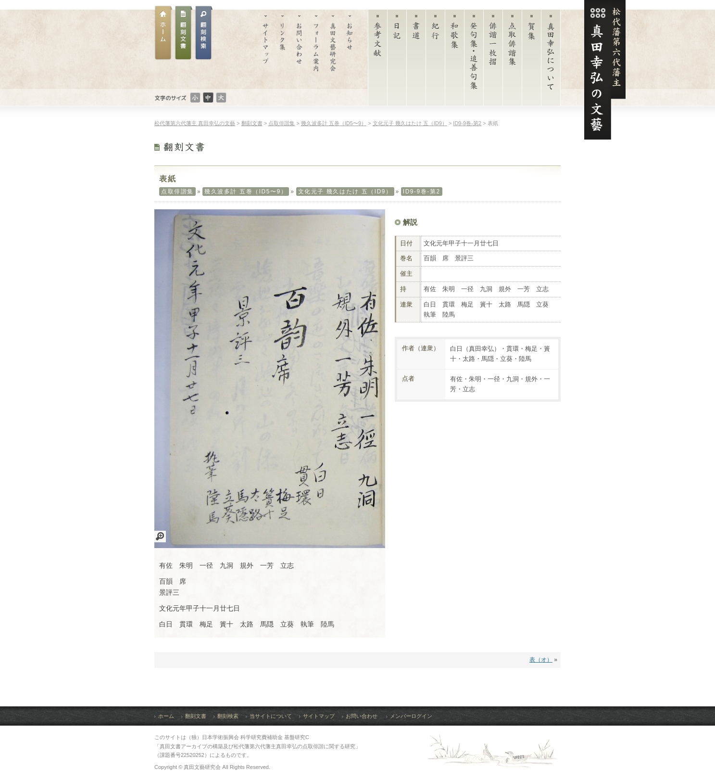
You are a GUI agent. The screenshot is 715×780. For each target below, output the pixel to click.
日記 (397, 60)
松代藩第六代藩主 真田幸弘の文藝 (194, 123)
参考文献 (377, 60)
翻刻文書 (184, 33)
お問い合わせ (299, 49)
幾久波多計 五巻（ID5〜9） (245, 191)
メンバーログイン (411, 716)
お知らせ (349, 49)
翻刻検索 (227, 716)
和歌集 (454, 60)
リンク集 (282, 49)
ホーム (163, 33)
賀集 (531, 60)
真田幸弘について (550, 60)
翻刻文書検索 (204, 33)
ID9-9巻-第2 (421, 191)
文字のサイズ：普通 (208, 97)
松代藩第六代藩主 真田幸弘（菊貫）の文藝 (605, 70)
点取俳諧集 (512, 60)
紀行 (435, 60)
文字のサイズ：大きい (221, 97)
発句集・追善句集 (473, 60)
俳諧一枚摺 (493, 60)
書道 (416, 60)
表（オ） (540, 659)
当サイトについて (271, 716)
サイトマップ (265, 49)
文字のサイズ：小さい (195, 97)
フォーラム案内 (316, 49)
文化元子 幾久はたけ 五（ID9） (345, 191)
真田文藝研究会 (333, 49)
